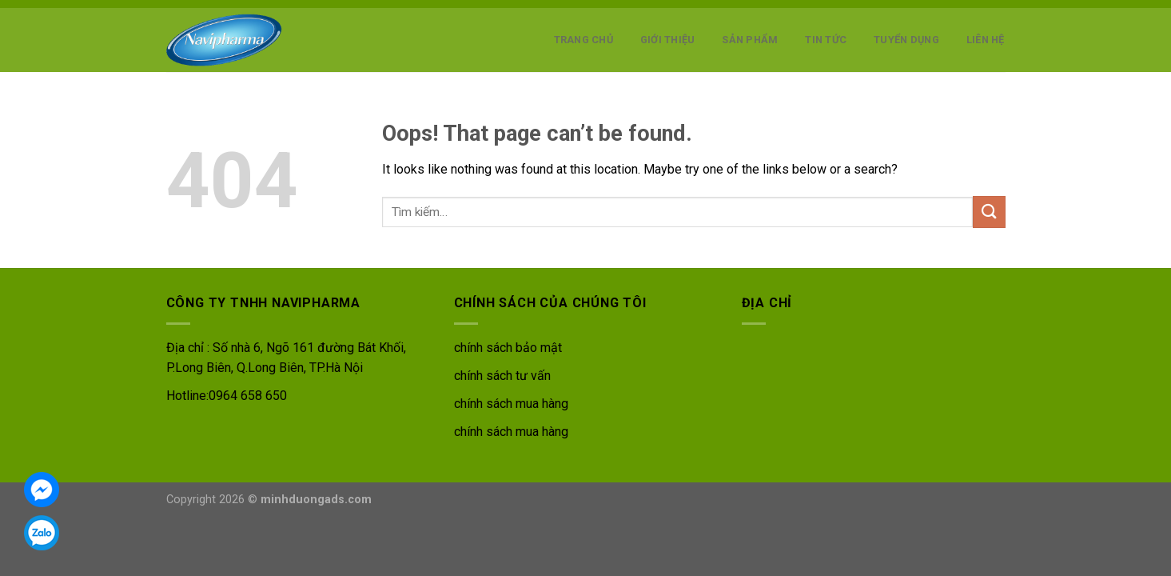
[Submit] (989, 211)
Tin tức (825, 40)
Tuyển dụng (906, 40)
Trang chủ (583, 40)
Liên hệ (985, 40)
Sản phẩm (750, 40)
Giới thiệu (667, 40)
